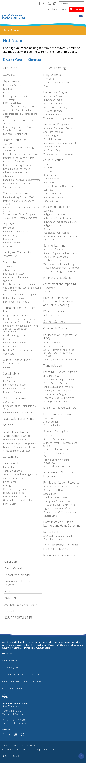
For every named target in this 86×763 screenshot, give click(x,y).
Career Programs (41, 667)
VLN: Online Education (41, 688)
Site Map (37, 749)
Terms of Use (23, 749)
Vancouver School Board (25, 745)
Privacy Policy (7, 749)
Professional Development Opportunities (41, 681)
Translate (52, 9)
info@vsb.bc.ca (19, 723)
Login (63, 9)
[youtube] (49, 4)
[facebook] (39, 4)
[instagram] (54, 4)
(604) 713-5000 (19, 720)
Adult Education (41, 660)
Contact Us (49, 749)
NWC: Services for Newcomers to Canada (41, 674)
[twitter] (43, 4)
